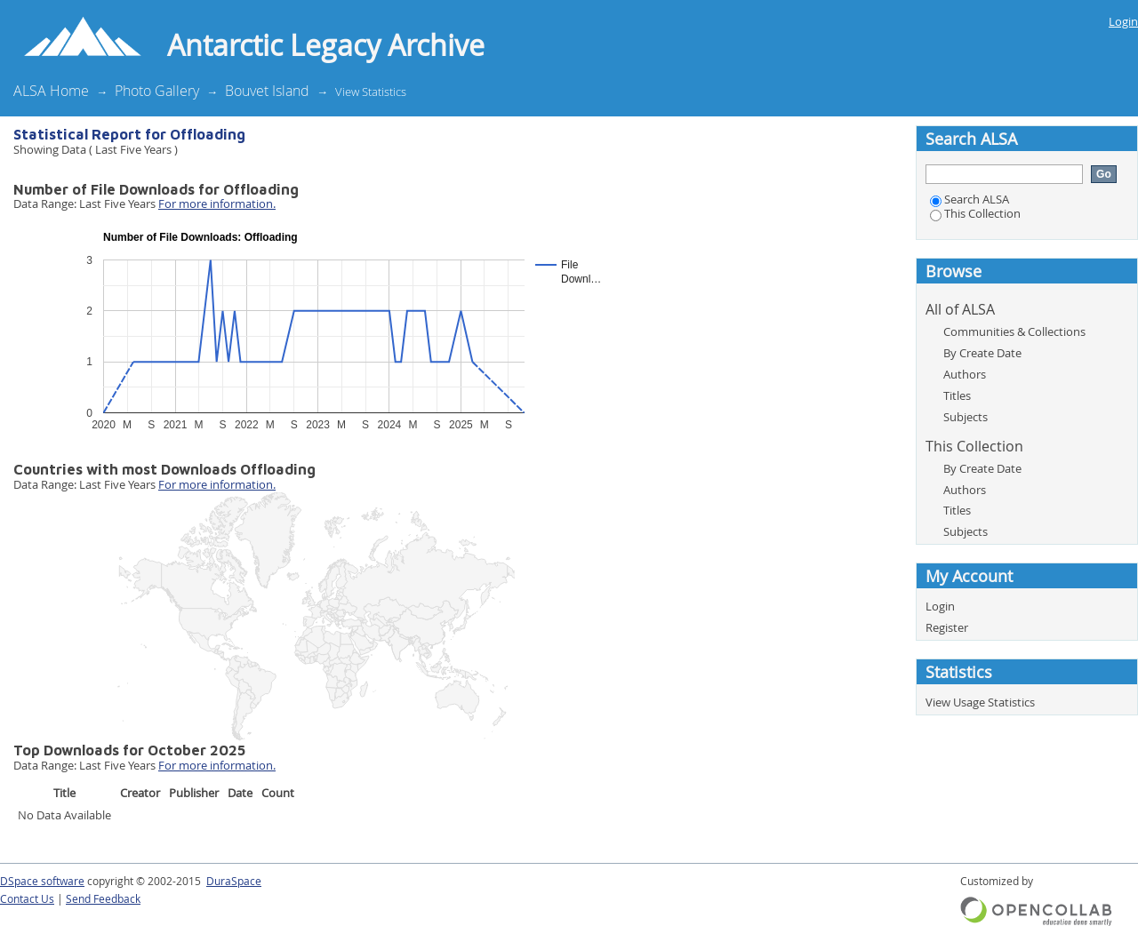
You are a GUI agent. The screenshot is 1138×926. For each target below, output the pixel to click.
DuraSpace (233, 881)
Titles (957, 395)
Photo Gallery (157, 90)
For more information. (217, 204)
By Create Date (982, 353)
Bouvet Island (267, 90)
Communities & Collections (1014, 331)
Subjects (965, 417)
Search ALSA (969, 199)
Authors (964, 374)
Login (1123, 21)
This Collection (975, 213)
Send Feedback (103, 898)
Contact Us (27, 898)
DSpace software (42, 881)
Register (947, 627)
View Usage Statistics (980, 702)
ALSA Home (51, 90)
